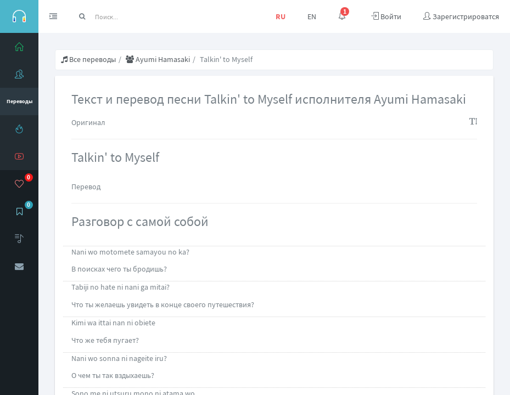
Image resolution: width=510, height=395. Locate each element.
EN (311, 16)
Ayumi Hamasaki (158, 59)
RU (280, 16)
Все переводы (88, 59)
